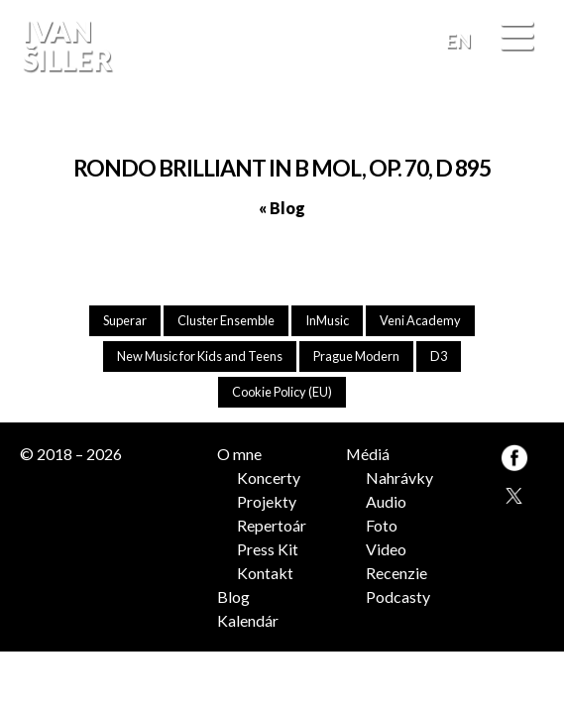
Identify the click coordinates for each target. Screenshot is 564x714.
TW (513, 493)
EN (458, 40)
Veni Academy (420, 320)
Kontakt (265, 572)
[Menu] (517, 37)
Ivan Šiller (65, 45)
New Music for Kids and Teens (199, 356)
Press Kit (267, 548)
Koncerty (268, 477)
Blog (233, 596)
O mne (239, 453)
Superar (125, 320)
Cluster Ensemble (226, 320)
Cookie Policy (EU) (282, 392)
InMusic (327, 320)
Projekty (266, 501)
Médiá (368, 453)
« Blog (282, 207)
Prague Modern (356, 356)
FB (527, 118)
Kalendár (248, 620)
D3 (438, 356)
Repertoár (271, 525)
